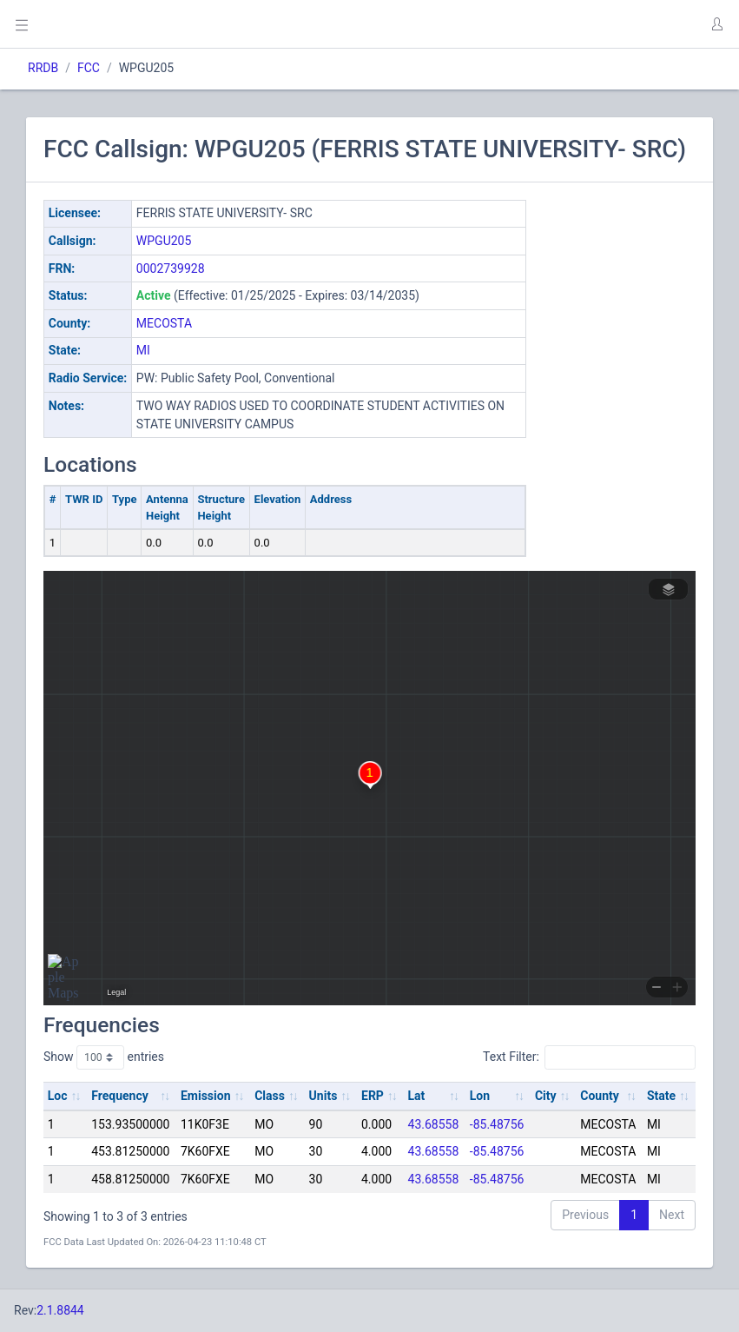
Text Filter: (589, 1057)
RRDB (43, 68)
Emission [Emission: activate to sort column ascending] (206, 1096)
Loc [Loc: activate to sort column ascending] (58, 1096)
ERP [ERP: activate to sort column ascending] (372, 1096)
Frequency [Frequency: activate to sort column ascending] (119, 1096)
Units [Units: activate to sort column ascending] (323, 1096)
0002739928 (170, 268)
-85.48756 (497, 1124)
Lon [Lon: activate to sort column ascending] (480, 1096)
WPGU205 (163, 241)
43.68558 (433, 1124)
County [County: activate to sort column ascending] (599, 1096)
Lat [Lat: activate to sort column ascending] (417, 1096)
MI (143, 350)
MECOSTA (164, 323)
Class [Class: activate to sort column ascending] (269, 1096)
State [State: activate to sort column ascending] (661, 1096)
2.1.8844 (60, 1310)
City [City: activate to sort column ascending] (546, 1096)
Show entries (103, 1057)
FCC (88, 68)
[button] (716, 24)
